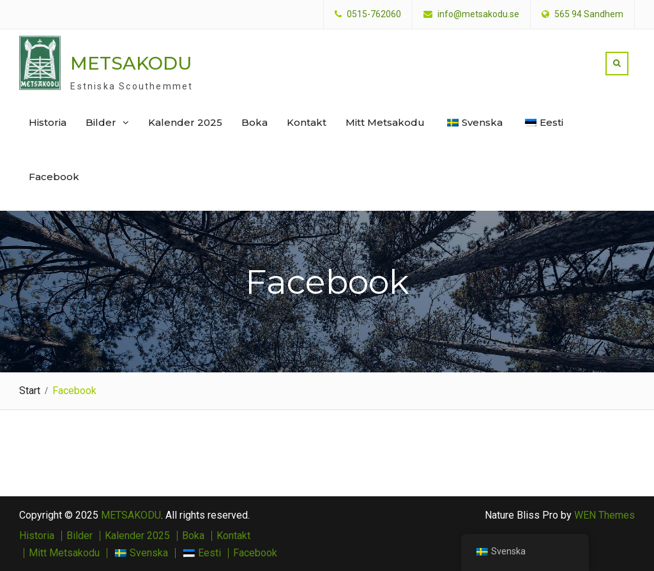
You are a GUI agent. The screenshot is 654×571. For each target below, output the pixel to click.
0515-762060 (374, 14)
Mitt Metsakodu (385, 122)
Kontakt (306, 122)
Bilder (101, 122)
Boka (254, 122)
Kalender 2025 (185, 122)
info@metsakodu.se (478, 14)
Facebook (54, 177)
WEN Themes (604, 515)
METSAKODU (131, 63)
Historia (47, 122)
